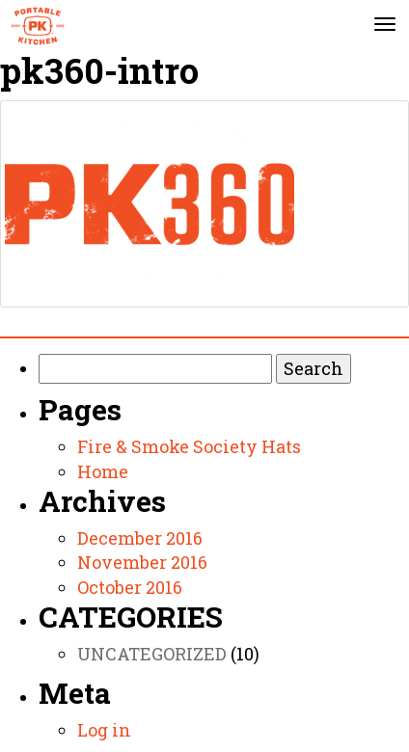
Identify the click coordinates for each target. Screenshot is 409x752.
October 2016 (129, 587)
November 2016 (142, 562)
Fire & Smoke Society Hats (189, 446)
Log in (104, 729)
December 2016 (140, 538)
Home (102, 471)
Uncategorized (152, 653)
